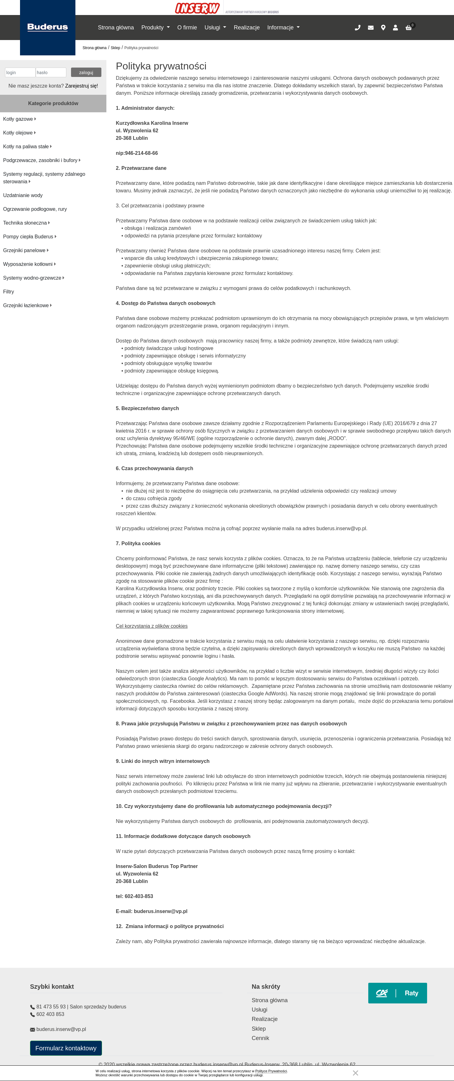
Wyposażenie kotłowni (29, 264)
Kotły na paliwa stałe (27, 146)
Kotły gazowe (19, 119)
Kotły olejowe (19, 132)
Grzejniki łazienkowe (27, 305)
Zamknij (355, 1073)
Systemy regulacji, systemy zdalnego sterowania (44, 177)
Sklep (115, 48)
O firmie (187, 27)
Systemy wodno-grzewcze (33, 278)
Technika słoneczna (26, 223)
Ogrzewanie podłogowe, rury (35, 209)
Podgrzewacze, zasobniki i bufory (42, 160)
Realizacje (247, 27)
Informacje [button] (281, 27)
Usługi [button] (213, 27)
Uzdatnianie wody (23, 195)
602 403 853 (50, 1014)
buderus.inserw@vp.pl (218, 1064)
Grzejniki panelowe (26, 250)
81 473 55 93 (50, 1006)
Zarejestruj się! (81, 86)
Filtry (8, 291)
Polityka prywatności (141, 48)
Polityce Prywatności (271, 1071)
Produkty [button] (153, 27)
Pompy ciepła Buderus (30, 236)
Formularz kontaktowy (66, 1048)
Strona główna (116, 27)
